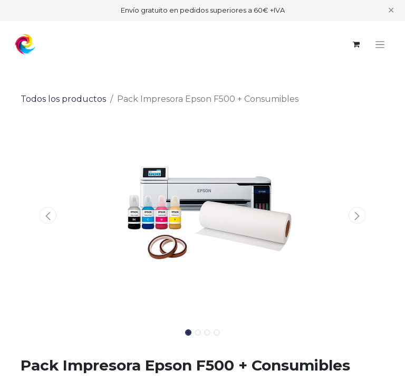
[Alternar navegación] (380, 44)
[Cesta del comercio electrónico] (355, 44)
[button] (48, 215)
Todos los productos (63, 99)
